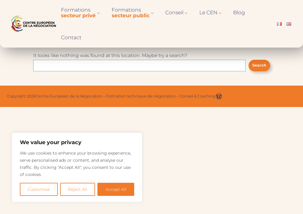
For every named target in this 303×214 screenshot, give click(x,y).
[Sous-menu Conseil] (186, 12)
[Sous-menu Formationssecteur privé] (98, 12)
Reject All (77, 189)
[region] (77, 167)
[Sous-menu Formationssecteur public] (152, 12)
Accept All (115, 189)
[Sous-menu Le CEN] (220, 12)
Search (259, 65)
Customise (39, 189)
